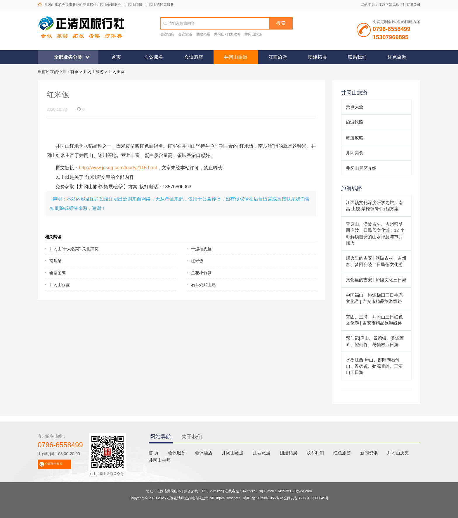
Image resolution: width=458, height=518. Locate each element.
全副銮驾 (57, 272)
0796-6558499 (60, 445)
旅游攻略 (354, 137)
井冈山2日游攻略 (227, 34)
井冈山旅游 (253, 34)
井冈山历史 (398, 452)
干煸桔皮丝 (201, 248)
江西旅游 (277, 57)
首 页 (154, 452)
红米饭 (197, 260)
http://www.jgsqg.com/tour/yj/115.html (118, 167)
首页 (116, 57)
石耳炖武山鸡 (203, 284)
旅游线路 (354, 122)
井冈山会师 (160, 459)
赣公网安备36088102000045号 (304, 498)
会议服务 (154, 57)
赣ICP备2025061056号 (261, 498)
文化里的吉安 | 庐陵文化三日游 (376, 279)
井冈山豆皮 (59, 284)
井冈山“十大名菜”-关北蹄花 (73, 248)
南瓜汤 (55, 260)
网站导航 (160, 437)
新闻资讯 (369, 452)
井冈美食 (116, 71)
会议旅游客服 (54, 463)
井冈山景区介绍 (361, 168)
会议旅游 (185, 34)
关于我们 (191, 437)
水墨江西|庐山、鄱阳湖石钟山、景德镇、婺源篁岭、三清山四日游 (374, 366)
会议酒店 (167, 34)
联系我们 (357, 57)
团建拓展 (203, 34)
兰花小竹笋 (201, 272)
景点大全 (354, 106)
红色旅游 (397, 57)
